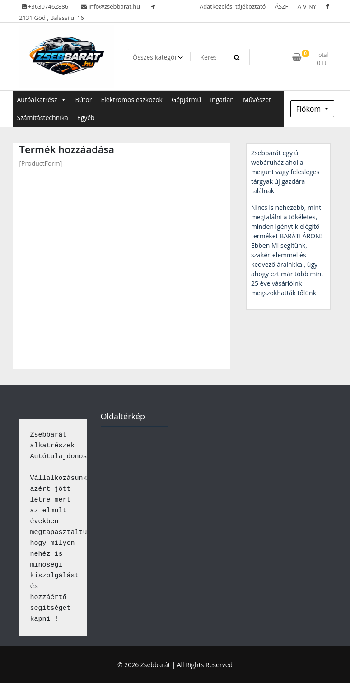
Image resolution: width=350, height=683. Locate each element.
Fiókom (309, 109)
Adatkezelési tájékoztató (233, 6)
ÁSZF (282, 6)
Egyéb (86, 117)
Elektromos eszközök (132, 99)
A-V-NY (307, 6)
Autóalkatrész (41, 99)
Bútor (83, 99)
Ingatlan (222, 99)
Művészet (257, 99)
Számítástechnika (42, 117)
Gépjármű (186, 99)
